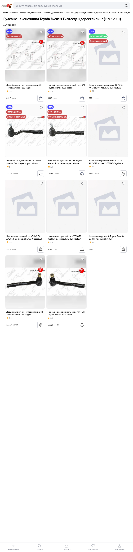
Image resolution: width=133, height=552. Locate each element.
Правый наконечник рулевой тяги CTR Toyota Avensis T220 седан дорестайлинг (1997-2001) (66, 314)
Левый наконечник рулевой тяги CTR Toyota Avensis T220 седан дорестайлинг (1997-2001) (24, 314)
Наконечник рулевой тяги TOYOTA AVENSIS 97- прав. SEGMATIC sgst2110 (24, 237)
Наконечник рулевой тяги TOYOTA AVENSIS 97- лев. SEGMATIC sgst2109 (106, 162)
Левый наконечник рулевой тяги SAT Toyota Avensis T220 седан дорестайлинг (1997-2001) (24, 87)
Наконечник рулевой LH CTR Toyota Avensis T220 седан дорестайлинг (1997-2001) (23, 163)
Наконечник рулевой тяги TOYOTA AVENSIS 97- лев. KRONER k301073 (105, 86)
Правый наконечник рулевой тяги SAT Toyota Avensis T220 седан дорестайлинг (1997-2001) (66, 87)
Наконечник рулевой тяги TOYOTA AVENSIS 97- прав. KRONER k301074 (64, 237)
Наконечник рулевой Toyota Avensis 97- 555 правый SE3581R (106, 237)
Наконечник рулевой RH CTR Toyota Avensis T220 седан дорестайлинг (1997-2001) (65, 163)
